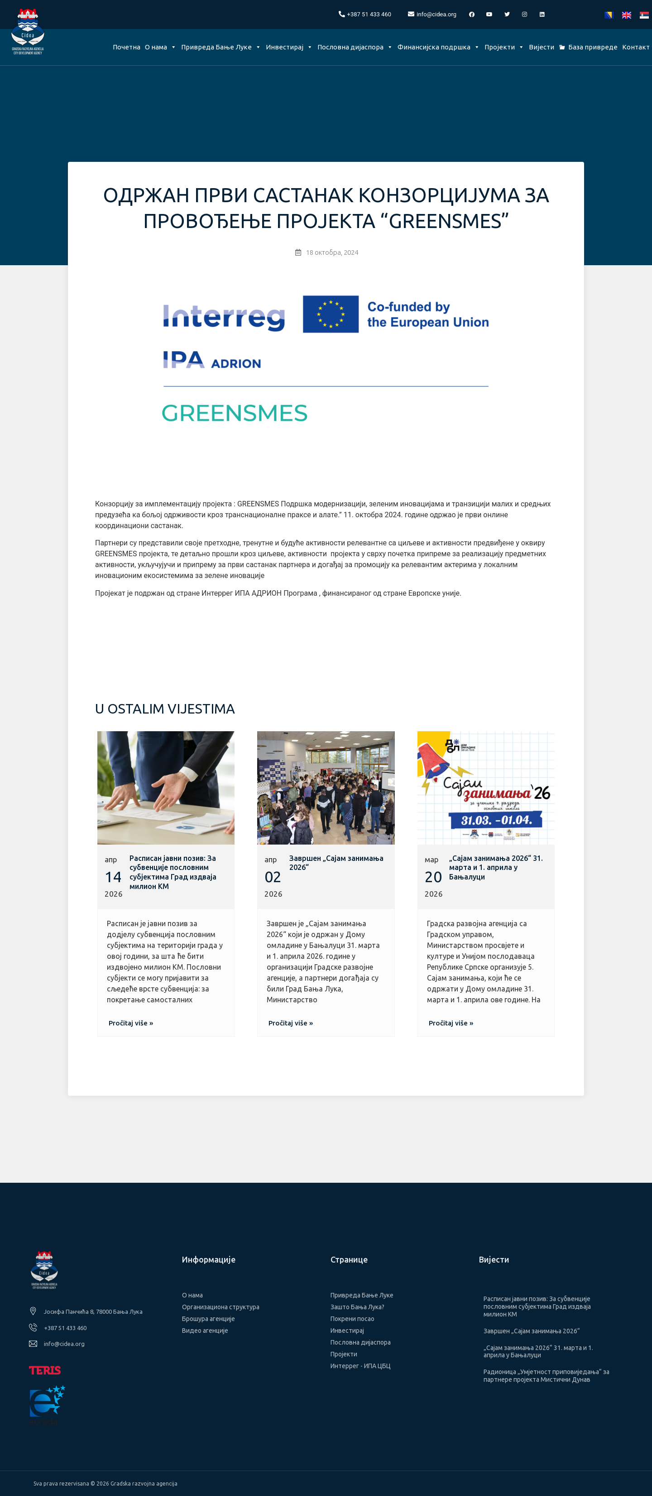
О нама (161, 47)
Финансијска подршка (439, 47)
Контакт (636, 47)
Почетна (126, 47)
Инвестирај (289, 47)
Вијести (541, 47)
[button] (131, 1023)
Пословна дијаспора (355, 47)
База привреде (593, 47)
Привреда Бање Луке (221, 47)
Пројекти (504, 47)
